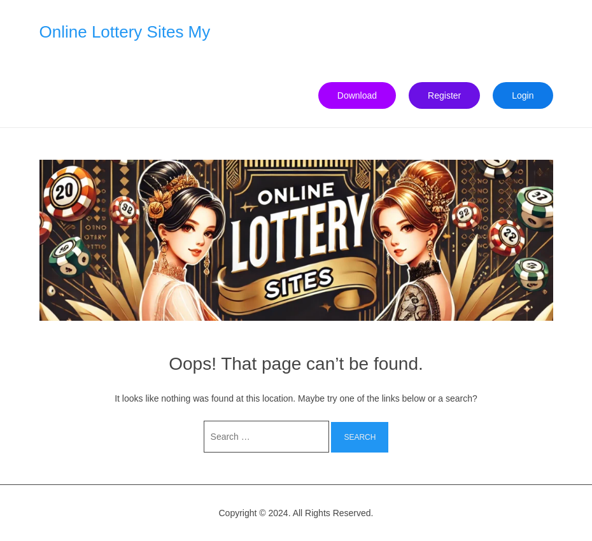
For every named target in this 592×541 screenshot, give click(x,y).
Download (357, 95)
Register (444, 95)
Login (522, 95)
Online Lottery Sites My (125, 31)
